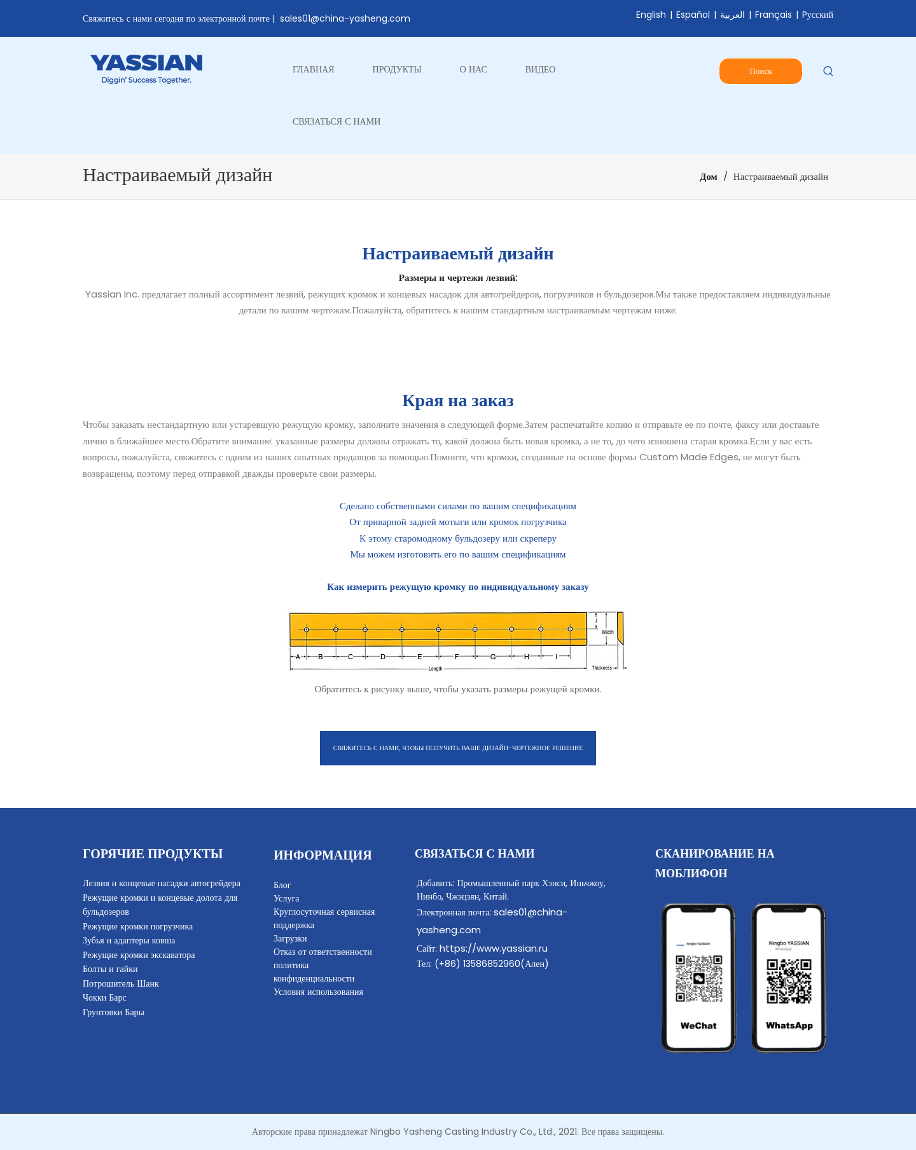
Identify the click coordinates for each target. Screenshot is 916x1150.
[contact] (744, 978)
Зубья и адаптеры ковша (129, 940)
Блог (282, 885)
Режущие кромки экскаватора (139, 954)
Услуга (286, 898)
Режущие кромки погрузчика (138, 926)
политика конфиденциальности (314, 972)
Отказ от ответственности (323, 951)
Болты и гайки (110, 968)
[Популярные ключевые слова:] (828, 71)
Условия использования (318, 991)
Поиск (761, 71)
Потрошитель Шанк (121, 983)
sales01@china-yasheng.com (345, 18)
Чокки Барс (105, 997)
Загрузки (290, 938)
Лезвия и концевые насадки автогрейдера (161, 883)
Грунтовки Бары (113, 1012)
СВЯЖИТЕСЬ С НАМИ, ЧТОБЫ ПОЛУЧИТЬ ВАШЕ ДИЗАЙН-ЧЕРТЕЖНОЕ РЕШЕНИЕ (458, 748)
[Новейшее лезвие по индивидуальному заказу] (458, 642)
